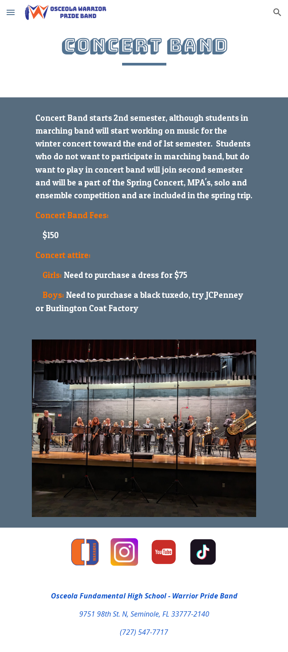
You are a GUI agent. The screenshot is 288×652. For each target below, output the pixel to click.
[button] (10, 12)
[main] (144, 50)
